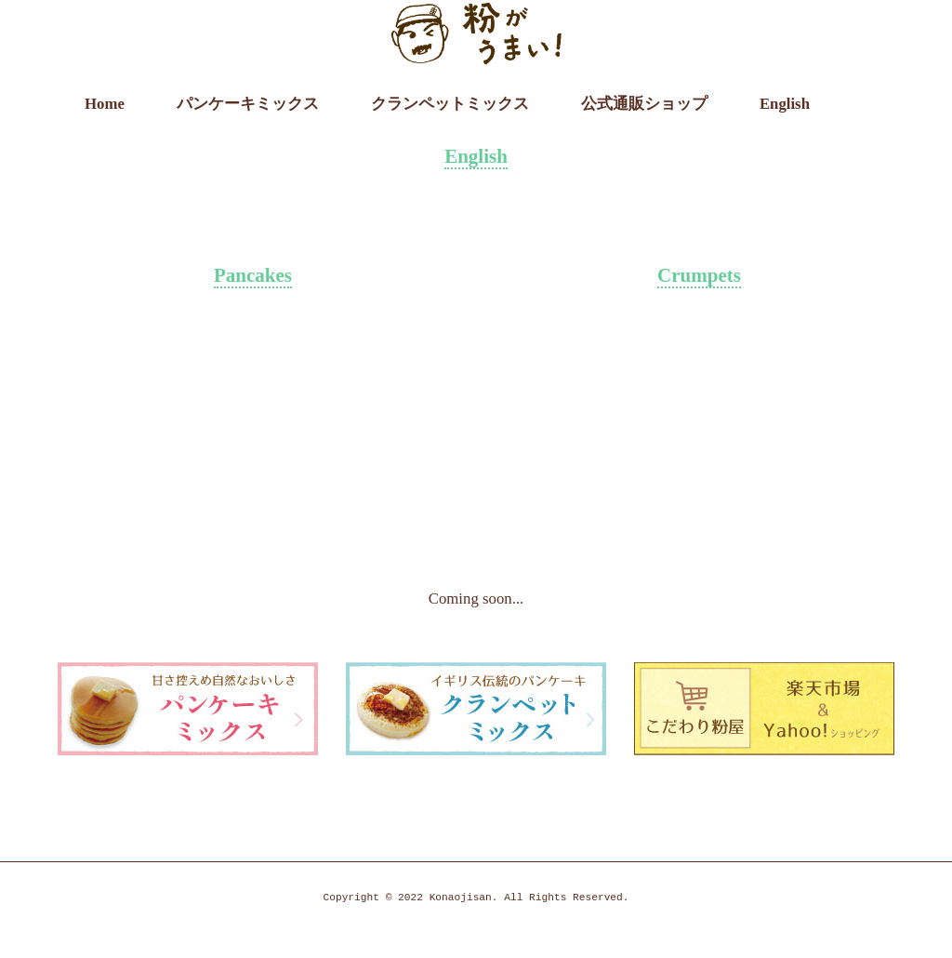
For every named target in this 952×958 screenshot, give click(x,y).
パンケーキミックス (248, 104)
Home (105, 104)
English (785, 104)
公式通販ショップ (644, 104)
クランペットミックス (450, 104)
